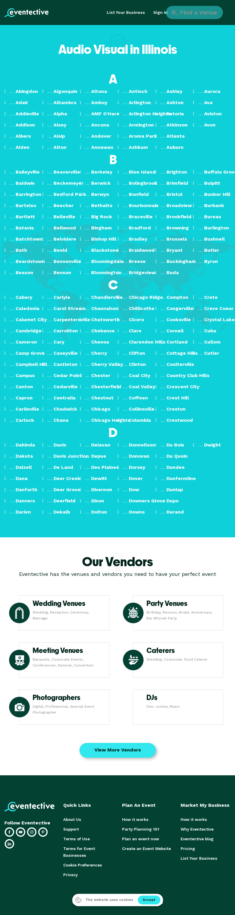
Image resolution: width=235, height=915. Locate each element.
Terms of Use (76, 838)
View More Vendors (117, 750)
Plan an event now (139, 838)
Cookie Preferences (82, 863)
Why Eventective (196, 828)
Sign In (160, 12)
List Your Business (126, 12)
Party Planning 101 (139, 828)
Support (71, 828)
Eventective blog (196, 838)
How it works (134, 819)
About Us (71, 819)
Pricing (187, 847)
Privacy (70, 873)
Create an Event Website (145, 847)
